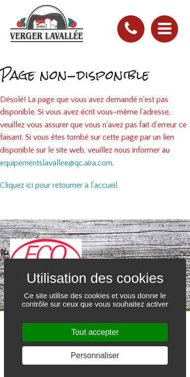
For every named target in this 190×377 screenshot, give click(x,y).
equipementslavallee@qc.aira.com (56, 163)
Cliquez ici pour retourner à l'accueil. (59, 185)
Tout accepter (95, 332)
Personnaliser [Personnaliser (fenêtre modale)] (95, 355)
